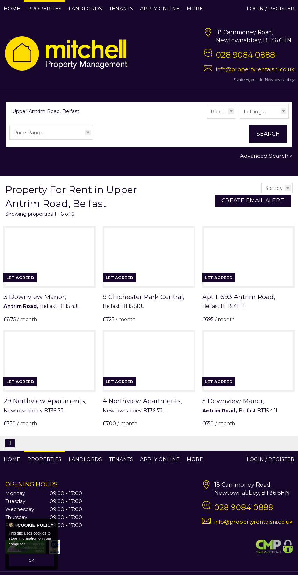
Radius (219, 112)
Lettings (254, 112)
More (195, 9)
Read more (18, 549)
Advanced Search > (266, 156)
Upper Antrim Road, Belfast (49, 111)
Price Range (28, 133)
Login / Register (271, 9)
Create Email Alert (252, 200)
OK (31, 560)
